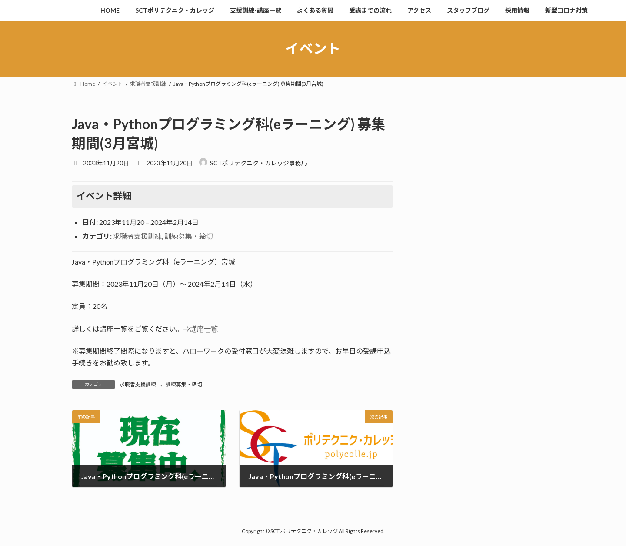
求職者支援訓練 (137, 236)
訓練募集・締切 (188, 236)
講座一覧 (204, 329)
